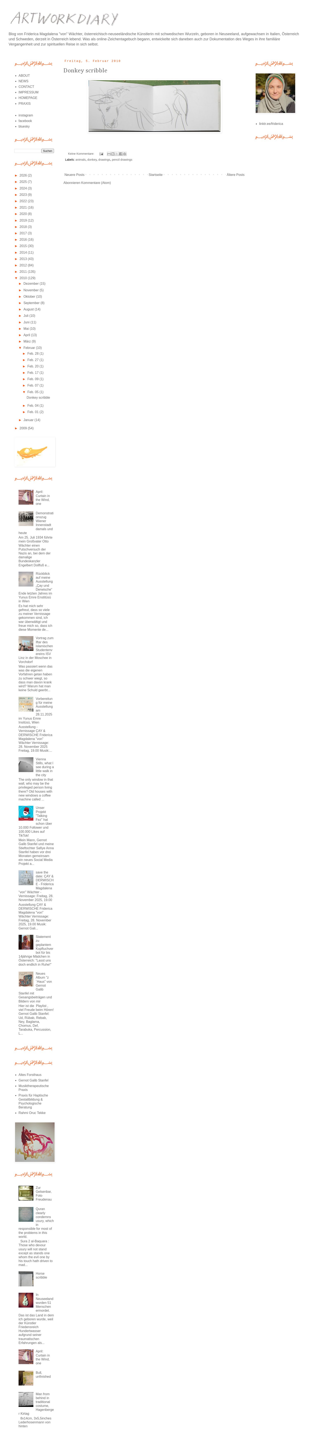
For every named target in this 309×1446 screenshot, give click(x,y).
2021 (24, 207)
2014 (24, 252)
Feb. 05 (33, 392)
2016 (24, 239)
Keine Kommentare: (81, 153)
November (31, 290)
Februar (29, 348)
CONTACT (26, 86)
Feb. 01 (33, 412)
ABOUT (24, 75)
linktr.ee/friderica (271, 123)
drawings (104, 159)
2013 (24, 259)
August (29, 309)
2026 (24, 175)
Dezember (31, 283)
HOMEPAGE (28, 98)
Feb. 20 (33, 366)
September (32, 303)
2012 (24, 265)
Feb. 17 (33, 372)
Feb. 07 (33, 385)
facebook (25, 121)
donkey (92, 159)
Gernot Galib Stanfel (33, 1080)
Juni (26, 322)
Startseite (156, 175)
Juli (26, 315)
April (27, 335)
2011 (24, 271)
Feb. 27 (33, 360)
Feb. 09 (33, 379)
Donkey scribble (85, 71)
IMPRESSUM (29, 92)
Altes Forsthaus (30, 1075)
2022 (24, 201)
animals (80, 159)
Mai (26, 328)
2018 (24, 227)
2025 (24, 182)
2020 (24, 214)
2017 (24, 233)
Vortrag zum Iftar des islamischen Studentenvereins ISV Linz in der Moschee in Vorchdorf (36, 649)
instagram (26, 115)
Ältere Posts (236, 175)
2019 (24, 220)
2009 (24, 428)
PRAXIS (25, 103)
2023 (24, 194)
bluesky (24, 126)
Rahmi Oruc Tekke (32, 1113)
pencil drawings (122, 159)
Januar (28, 420)
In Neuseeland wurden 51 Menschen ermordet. (44, 1302)
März (27, 341)
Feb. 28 (33, 353)
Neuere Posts (74, 175)
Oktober (29, 296)
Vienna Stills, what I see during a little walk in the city (45, 767)
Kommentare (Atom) (96, 183)
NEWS (23, 81)
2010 (24, 278)
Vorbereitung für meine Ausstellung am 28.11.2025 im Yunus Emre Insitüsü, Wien (36, 710)
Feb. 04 (33, 405)
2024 (24, 188)
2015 (24, 246)
